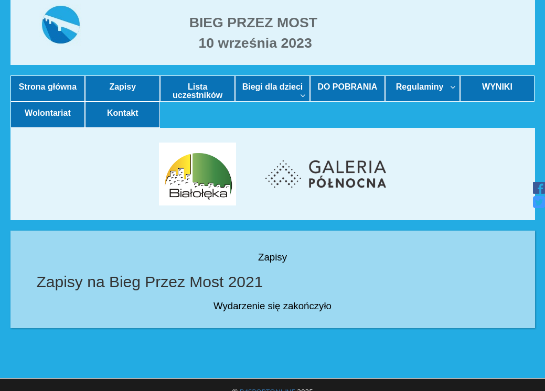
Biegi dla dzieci (273, 91)
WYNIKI (497, 86)
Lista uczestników (197, 91)
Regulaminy (425, 86)
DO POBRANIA (347, 86)
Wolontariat (48, 112)
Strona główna (48, 86)
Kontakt (122, 112)
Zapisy (122, 86)
